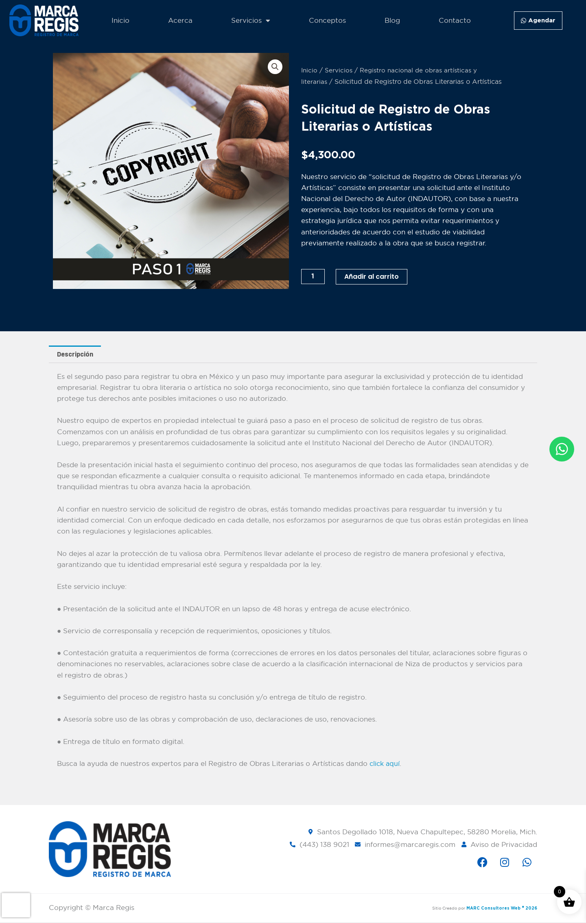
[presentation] (16, 905)
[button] (274, 67)
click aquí (385, 764)
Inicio (120, 20)
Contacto (455, 20)
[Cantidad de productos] (313, 276)
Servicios (250, 20)
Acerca (180, 20)
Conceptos (327, 20)
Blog (392, 20)
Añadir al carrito (375, 276)
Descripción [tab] (76, 354)
